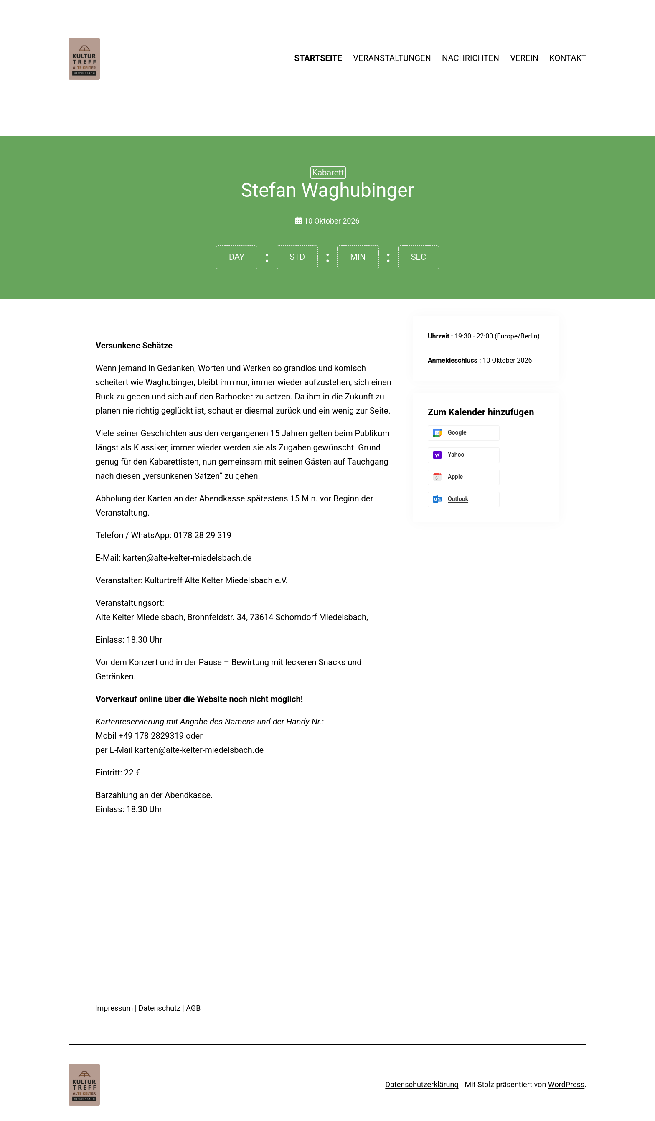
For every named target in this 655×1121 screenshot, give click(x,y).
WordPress (566, 1084)
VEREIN (524, 58)
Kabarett (328, 173)
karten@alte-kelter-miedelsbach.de (187, 558)
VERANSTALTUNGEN (392, 58)
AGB (193, 1008)
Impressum (114, 1008)
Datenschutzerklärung (421, 1084)
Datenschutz (159, 1008)
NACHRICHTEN (470, 58)
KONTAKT (567, 58)
